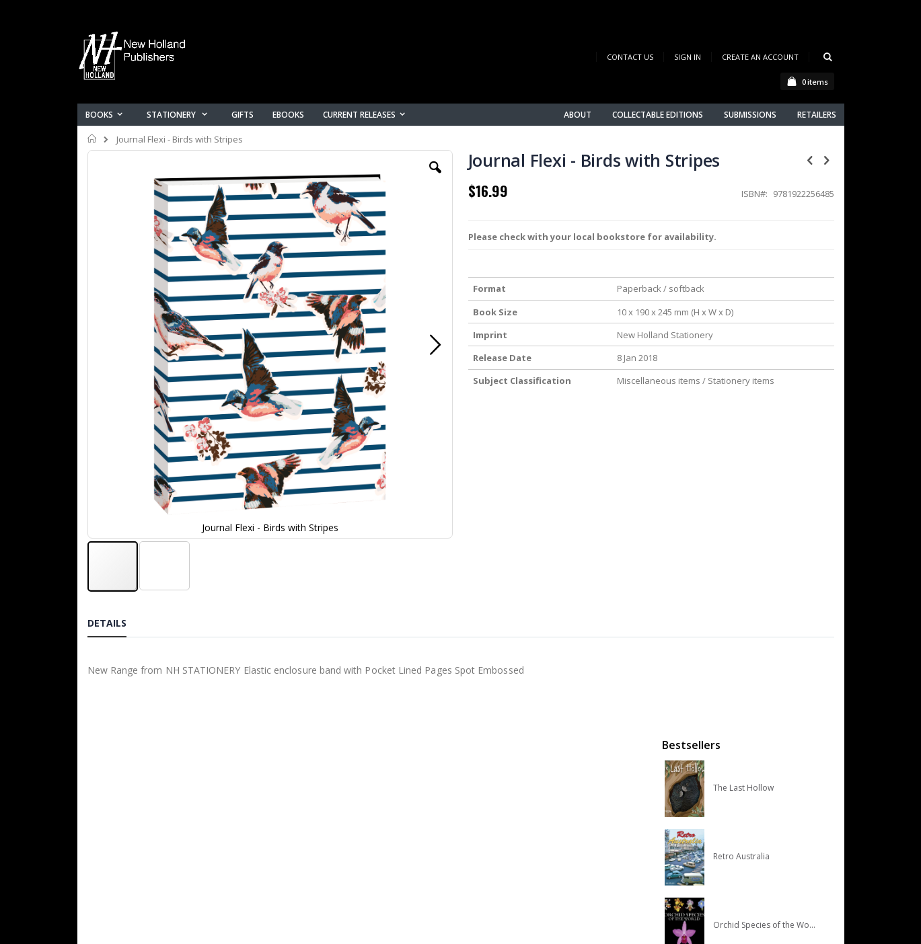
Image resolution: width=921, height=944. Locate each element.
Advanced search (332, 791)
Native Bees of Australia (758, 427)
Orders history (324, 774)
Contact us (317, 739)
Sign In (687, 57)
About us (312, 721)
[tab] (117, 528)
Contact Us (630, 57)
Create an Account (760, 57)
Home (92, 138)
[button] (344, 177)
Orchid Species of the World (764, 358)
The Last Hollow (743, 221)
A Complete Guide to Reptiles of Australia (764, 495)
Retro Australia (741, 289)
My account (318, 756)
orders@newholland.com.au (177, 779)
